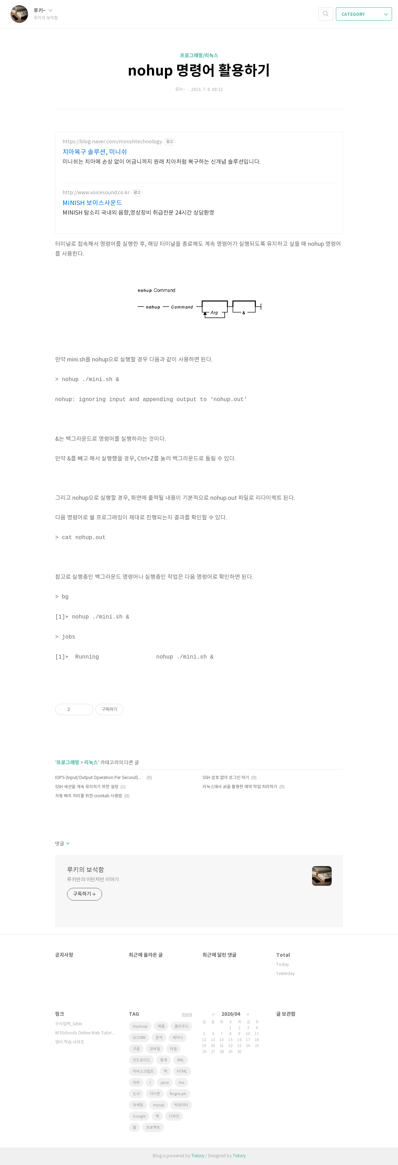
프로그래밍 (68, 763)
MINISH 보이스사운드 (92, 203)
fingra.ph (178, 1094)
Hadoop (140, 1026)
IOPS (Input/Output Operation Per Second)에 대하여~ (100, 777)
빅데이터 (181, 1105)
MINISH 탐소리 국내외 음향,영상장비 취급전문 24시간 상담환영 (138, 213)
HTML (182, 1071)
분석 (158, 1037)
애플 (161, 1026)
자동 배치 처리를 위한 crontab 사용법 (88, 796)
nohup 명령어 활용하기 (199, 71)
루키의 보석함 (85, 870)
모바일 (155, 1049)
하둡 (173, 1049)
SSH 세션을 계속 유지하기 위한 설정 (86, 787)
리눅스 (91, 763)
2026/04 (230, 1014)
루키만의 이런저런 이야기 (93, 880)
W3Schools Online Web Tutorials (85, 1033)
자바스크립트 (143, 1071)
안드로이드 (141, 1060)
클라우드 (181, 1026)
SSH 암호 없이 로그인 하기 (226, 777)
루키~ (43, 11)
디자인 (174, 1116)
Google (139, 1116)
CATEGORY (364, 14)
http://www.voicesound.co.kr (96, 193)
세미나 (177, 1037)
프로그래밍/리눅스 (199, 56)
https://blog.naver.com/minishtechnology (112, 142)
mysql (158, 1105)
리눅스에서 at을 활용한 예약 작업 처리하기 (240, 787)
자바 (136, 1082)
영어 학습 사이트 (69, 1042)
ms (181, 1082)
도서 (136, 1094)
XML (180, 1060)
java (165, 1082)
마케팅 (138, 1105)
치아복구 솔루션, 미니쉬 (94, 152)
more (187, 1014)
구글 (136, 1049)
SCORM (139, 1037)
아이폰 (155, 1094)
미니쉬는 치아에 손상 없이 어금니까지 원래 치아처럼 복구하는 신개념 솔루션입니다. (161, 162)
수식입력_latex (68, 1024)
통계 (163, 1060)
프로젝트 (153, 1127)
